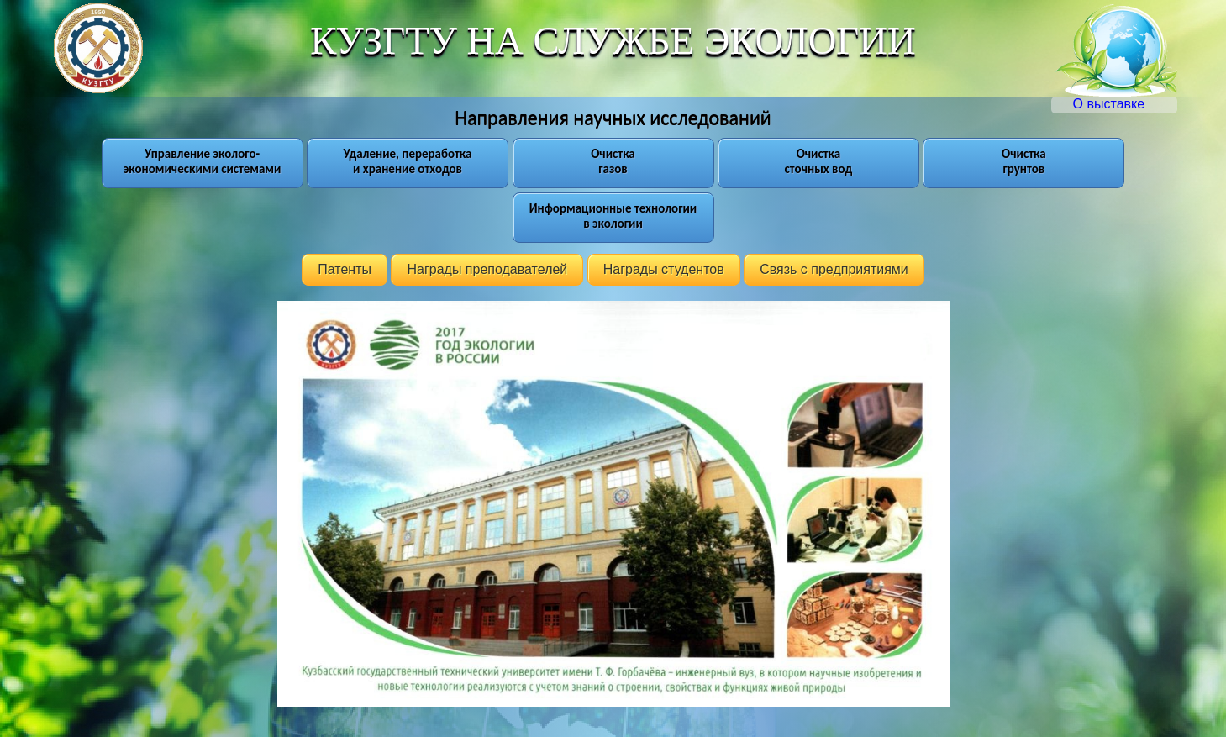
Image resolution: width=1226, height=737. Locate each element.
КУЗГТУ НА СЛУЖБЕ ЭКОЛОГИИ (612, 40)
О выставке (1124, 104)
